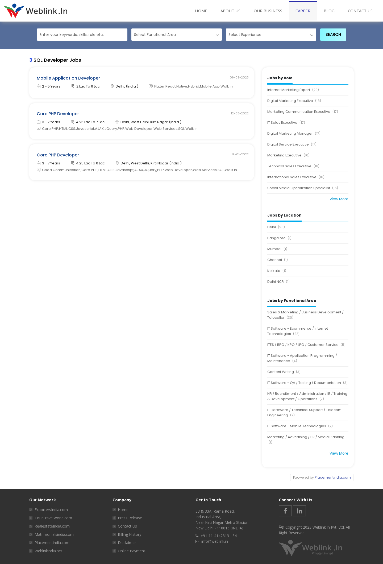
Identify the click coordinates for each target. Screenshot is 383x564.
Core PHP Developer (58, 115)
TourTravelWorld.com (53, 517)
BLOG (329, 10)
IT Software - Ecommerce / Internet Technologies (297, 331)
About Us (230, 10)
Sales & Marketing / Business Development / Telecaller (305, 315)
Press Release (130, 517)
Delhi (276, 227)
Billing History (129, 534)
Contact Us (360, 10)
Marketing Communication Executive (302, 111)
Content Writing (284, 372)
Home (204, 10)
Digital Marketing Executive (294, 100)
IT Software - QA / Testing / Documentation (307, 382)
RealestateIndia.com (52, 526)
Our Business (268, 10)
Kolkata (276, 270)
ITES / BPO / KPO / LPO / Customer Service (306, 344)
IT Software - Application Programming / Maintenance (302, 358)
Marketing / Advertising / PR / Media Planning (305, 439)
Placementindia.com (333, 477)
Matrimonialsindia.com (54, 534)
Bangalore (279, 238)
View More (339, 199)
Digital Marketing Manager (293, 133)
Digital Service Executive (292, 144)
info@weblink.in (214, 541)
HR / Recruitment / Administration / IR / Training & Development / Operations (307, 396)
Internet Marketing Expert (293, 90)
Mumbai (277, 249)
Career (302, 10)
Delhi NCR (278, 281)
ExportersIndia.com (51, 509)
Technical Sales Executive (293, 166)
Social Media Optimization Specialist (302, 188)
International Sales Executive (295, 177)
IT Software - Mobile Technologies (300, 426)
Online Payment (131, 550)
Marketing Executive (288, 155)
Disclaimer (127, 542)
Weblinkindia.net (48, 550)
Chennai (277, 260)
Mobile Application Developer (69, 78)
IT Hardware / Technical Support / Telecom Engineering (304, 412)
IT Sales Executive (286, 122)
